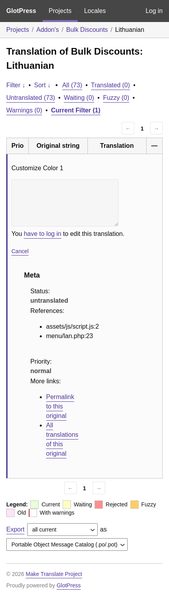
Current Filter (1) (75, 110)
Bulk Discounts (87, 29)
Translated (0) (110, 85)
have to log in (42, 233)
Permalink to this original (60, 406)
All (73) (72, 85)
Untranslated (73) (30, 97)
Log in (154, 10)
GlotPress (21, 10)
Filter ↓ (15, 85)
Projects (60, 10)
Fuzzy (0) (116, 97)
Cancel (20, 251)
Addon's (47, 29)
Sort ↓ (42, 85)
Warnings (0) (24, 110)
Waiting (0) (79, 97)
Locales (95, 10)
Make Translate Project (54, 574)
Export (15, 529)
